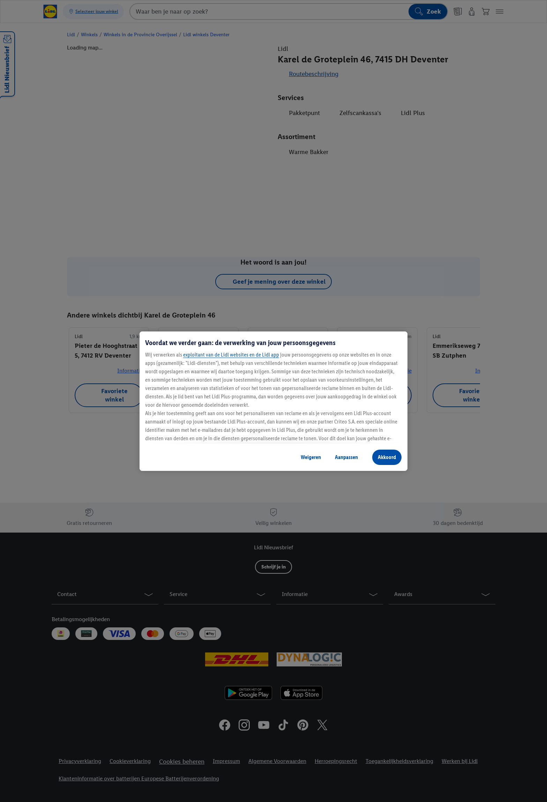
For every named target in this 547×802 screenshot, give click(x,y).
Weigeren (311, 457)
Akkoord (387, 457)
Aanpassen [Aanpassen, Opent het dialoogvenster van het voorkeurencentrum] (346, 457)
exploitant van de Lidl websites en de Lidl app (231, 354)
